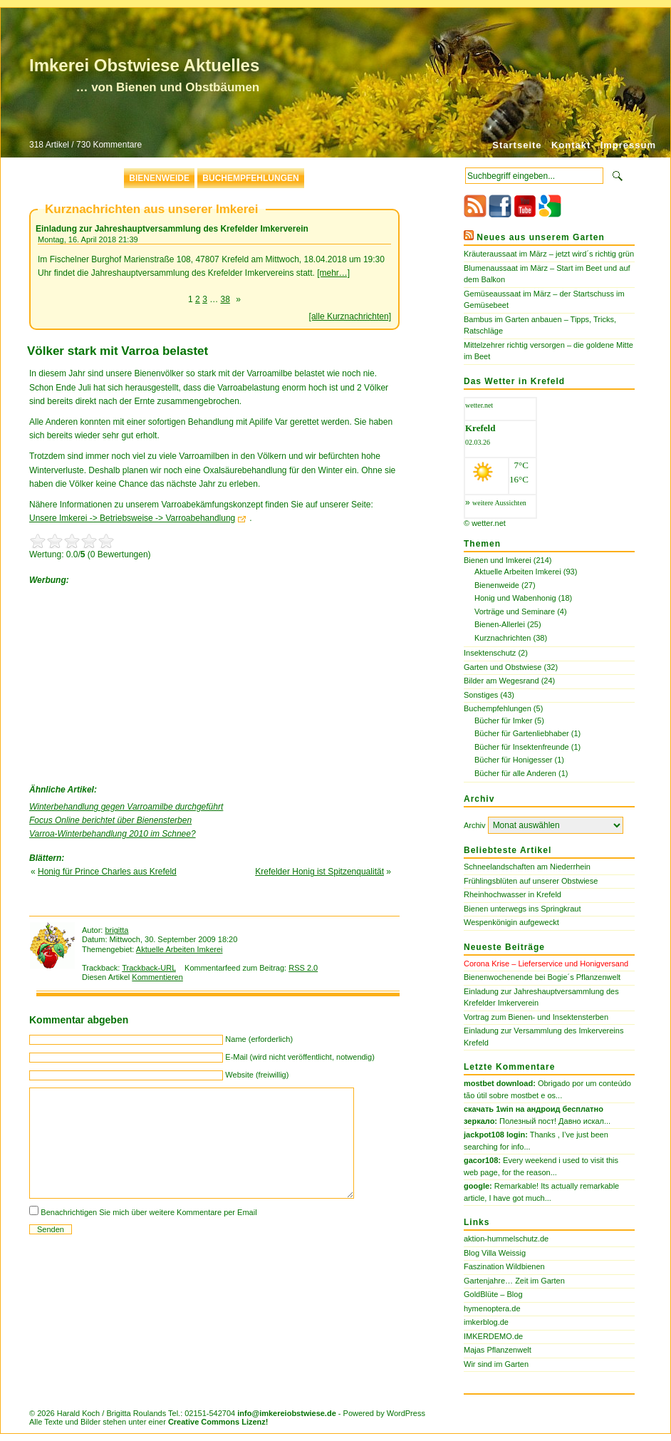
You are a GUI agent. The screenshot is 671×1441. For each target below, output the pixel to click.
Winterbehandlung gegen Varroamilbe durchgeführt (126, 807)
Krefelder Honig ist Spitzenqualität (319, 872)
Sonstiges (481, 695)
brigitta (116, 930)
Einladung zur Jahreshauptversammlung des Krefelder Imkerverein (172, 229)
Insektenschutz (490, 653)
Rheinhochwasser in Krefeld (512, 894)
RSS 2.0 (303, 968)
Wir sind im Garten (496, 1364)
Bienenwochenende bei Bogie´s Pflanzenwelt (542, 977)
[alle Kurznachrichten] (350, 316)
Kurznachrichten (502, 638)
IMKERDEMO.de (493, 1336)
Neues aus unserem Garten (540, 237)
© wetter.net (485, 523)
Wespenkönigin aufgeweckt (511, 922)
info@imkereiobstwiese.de (286, 1413)
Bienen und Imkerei (497, 560)
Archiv (475, 825)
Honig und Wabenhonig (515, 598)
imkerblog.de (486, 1322)
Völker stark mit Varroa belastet (117, 351)
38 (225, 299)
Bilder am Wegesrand (501, 680)
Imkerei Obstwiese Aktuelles (144, 65)
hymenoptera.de (492, 1308)
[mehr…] (333, 273)
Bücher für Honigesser (513, 759)
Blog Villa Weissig (495, 1253)
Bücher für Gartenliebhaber (521, 733)
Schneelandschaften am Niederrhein (527, 866)
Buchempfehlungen (250, 178)
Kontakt (571, 145)
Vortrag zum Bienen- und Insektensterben (536, 1017)
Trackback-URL (149, 968)
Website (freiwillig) (256, 1074)
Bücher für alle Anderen (515, 773)
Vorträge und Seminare (514, 611)
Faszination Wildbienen (504, 1266)
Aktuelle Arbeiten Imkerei (179, 949)
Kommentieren (157, 977)
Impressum (628, 145)
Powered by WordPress (384, 1413)
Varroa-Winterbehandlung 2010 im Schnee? (112, 834)
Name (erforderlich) (259, 1039)
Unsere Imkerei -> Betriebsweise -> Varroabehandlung (132, 518)
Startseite (516, 145)
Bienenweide (159, 178)
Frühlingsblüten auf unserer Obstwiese (531, 881)
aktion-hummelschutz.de (506, 1238)
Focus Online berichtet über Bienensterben (110, 820)
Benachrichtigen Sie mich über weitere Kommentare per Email (148, 1212)
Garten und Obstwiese (502, 667)
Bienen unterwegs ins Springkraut (522, 908)
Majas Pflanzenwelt (497, 1350)
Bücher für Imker (503, 720)
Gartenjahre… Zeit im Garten (514, 1280)
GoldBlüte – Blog (493, 1294)
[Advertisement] (136, 681)
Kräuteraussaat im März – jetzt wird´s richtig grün (549, 253)
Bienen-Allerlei (499, 624)
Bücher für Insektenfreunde (521, 747)
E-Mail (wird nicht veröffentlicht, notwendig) (300, 1057)
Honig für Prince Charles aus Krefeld (107, 872)
